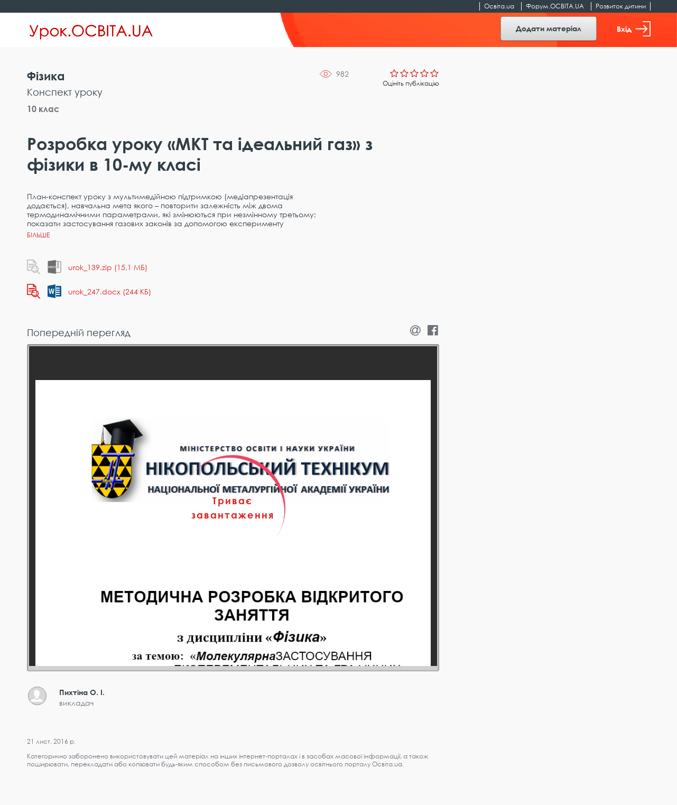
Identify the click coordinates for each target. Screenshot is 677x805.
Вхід (634, 28)
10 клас (43, 109)
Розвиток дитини (621, 6)
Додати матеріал (548, 28)
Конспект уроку (65, 92)
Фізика (46, 76)
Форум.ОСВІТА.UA (555, 6)
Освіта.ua (499, 6)
